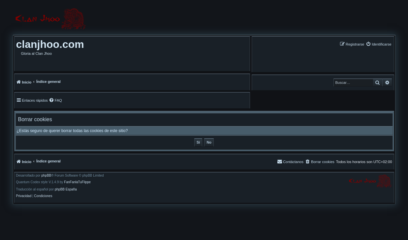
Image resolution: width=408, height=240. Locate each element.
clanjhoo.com (50, 44)
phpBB (46, 175)
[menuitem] (378, 44)
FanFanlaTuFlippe (77, 182)
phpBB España (66, 189)
